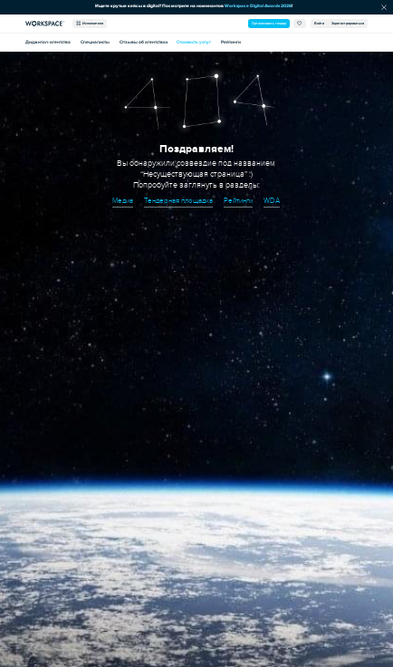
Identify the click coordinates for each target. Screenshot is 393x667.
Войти (319, 23)
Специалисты (95, 42)
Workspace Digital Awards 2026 (258, 6)
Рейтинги (231, 42)
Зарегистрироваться (347, 23)
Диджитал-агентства (48, 42)
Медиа (122, 201)
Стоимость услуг (194, 42)
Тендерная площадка (178, 201)
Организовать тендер (269, 23)
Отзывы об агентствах (144, 42)
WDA (272, 201)
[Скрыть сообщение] (384, 7)
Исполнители (89, 23)
